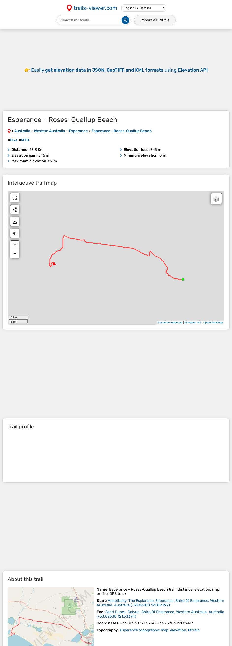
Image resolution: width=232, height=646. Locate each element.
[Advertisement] (116, 73)
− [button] (14, 261)
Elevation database (170, 330)
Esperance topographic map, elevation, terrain (160, 637)
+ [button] (14, 252)
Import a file (154, 20)
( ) (160, 610)
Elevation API (193, 330)
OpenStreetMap (213, 330)
